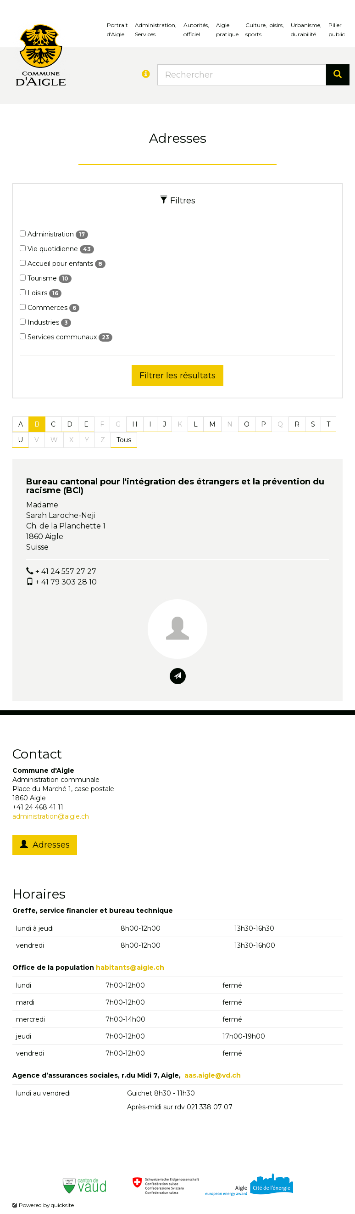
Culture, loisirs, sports (264, 30)
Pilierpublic (336, 30)
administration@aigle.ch (50, 816)
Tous (123, 440)
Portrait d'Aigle (117, 30)
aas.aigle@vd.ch (212, 1075)
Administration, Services (156, 30)
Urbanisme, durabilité (306, 30)
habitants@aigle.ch (130, 967)
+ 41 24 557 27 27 (65, 571)
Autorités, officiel (196, 30)
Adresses (45, 845)
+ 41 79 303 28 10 (66, 582)
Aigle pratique (227, 30)
